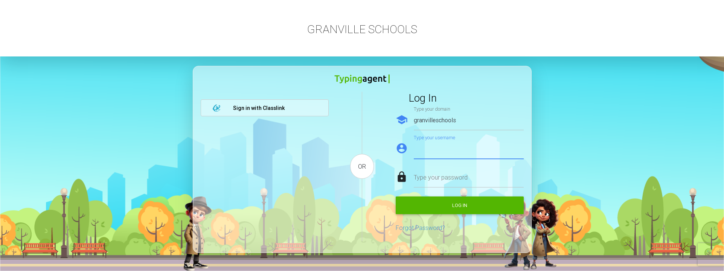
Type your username (434, 137)
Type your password (441, 177)
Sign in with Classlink (248, 108)
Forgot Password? (420, 227)
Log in (459, 205)
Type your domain (432, 109)
